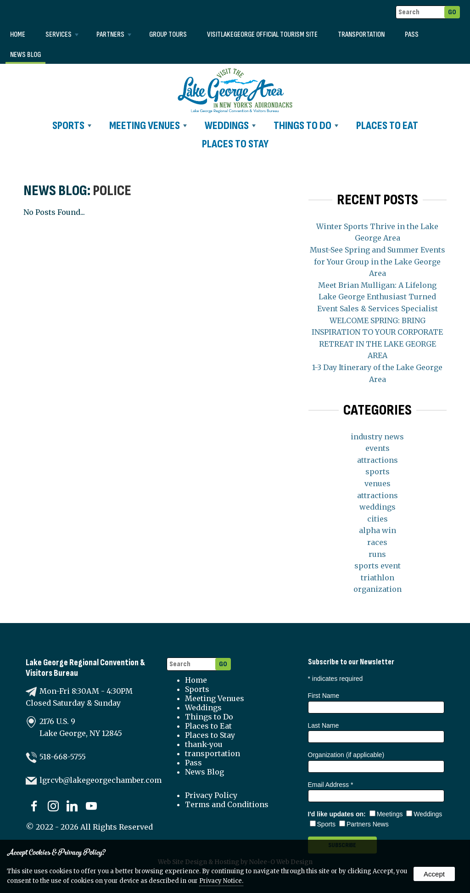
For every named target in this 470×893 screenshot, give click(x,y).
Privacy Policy (211, 795)
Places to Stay (235, 144)
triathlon (377, 577)
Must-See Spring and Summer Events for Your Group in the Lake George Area (377, 261)
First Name (323, 695)
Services (61, 34)
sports (377, 471)
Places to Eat (387, 125)
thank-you (204, 744)
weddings (377, 506)
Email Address (330, 784)
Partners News (364, 824)
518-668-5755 (62, 756)
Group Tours (168, 34)
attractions (377, 460)
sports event (377, 565)
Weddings (230, 125)
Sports (71, 125)
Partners (113, 34)
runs (377, 554)
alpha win (377, 530)
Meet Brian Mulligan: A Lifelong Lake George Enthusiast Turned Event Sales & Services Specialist (377, 297)
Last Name (323, 725)
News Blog (25, 55)
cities (377, 518)
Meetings (386, 814)
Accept (434, 874)
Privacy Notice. (221, 881)
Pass (412, 34)
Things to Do (306, 125)
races (377, 542)
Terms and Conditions (227, 804)
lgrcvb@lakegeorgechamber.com (100, 780)
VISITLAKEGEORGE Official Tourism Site (262, 34)
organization (377, 589)
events (377, 448)
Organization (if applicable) (346, 754)
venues (377, 483)
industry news (377, 436)
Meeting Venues (148, 125)
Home (17, 34)
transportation (361, 34)
